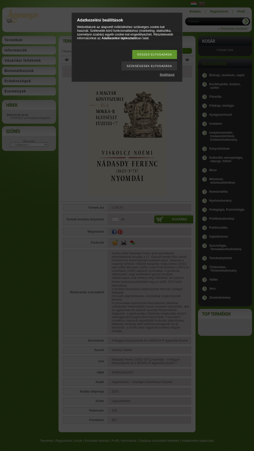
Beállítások (167, 74)
